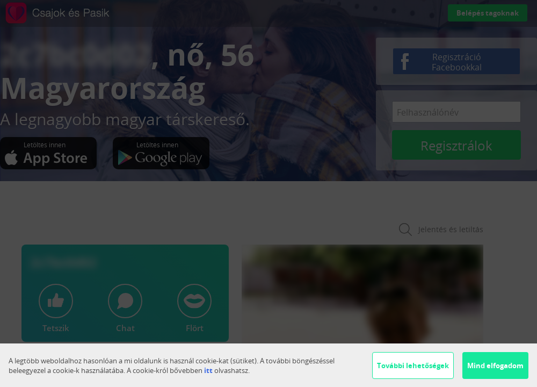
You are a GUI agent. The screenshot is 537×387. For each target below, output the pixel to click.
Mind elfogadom (495, 365)
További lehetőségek (413, 365)
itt (208, 370)
